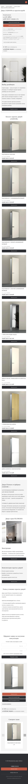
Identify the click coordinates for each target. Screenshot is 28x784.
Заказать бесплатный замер (14, 22)
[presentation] (3, 735)
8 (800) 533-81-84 (14, 766)
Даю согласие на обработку (12, 653)
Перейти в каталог (14, 109)
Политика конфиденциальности (14, 778)
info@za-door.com (14, 772)
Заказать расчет (14, 161)
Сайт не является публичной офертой (14, 776)
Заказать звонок (14, 768)
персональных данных (18, 653)
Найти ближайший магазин (14, 25)
